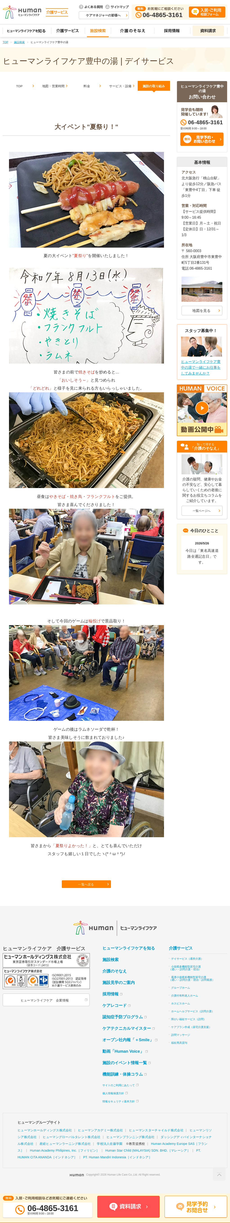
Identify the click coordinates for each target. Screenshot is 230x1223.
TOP (5, 42)
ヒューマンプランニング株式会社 (130, 1146)
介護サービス (181, 957)
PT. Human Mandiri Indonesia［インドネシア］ (117, 1166)
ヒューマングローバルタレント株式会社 (71, 1146)
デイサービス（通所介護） (187, 967)
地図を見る (201, 311)
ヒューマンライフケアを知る (128, 957)
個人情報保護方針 (113, 1102)
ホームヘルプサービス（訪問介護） (192, 1020)
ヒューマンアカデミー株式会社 (100, 1139)
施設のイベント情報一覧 (124, 1071)
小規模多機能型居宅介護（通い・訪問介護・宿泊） (185, 977)
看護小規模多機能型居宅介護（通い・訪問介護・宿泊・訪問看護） (192, 987)
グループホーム (180, 996)
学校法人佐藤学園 (109, 1152)
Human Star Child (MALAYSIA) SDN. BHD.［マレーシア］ (147, 1159)
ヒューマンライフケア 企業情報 (44, 1009)
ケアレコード (114, 1014)
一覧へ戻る (86, 891)
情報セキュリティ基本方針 (118, 1110)
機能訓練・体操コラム (122, 1083)
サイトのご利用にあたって (118, 1094)
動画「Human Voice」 (123, 1060)
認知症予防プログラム (122, 1025)
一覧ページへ (202, 511)
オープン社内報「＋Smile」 (128, 1048)
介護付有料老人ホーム (184, 1004)
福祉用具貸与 (179, 1051)
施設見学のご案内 (118, 991)
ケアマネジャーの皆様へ (103, 15)
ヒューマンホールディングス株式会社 (45, 1139)
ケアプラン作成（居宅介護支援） (191, 1035)
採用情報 (110, 1003)
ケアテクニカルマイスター (126, 1037)
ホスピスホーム (180, 1012)
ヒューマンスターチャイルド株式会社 (156, 1139)
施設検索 (19, 42)
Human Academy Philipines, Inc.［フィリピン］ (64, 1159)
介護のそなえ (114, 980)
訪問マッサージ (180, 1043)
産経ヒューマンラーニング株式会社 (65, 1152)
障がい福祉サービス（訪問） (188, 1028)
